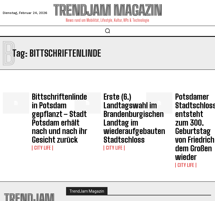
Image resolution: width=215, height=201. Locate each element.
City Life (40, 125)
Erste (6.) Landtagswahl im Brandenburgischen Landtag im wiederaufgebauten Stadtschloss (122, 107)
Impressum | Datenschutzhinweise (98, 166)
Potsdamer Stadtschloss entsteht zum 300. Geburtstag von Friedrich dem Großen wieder (192, 107)
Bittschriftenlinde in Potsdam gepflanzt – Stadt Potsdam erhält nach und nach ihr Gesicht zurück (49, 107)
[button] (107, 30)
